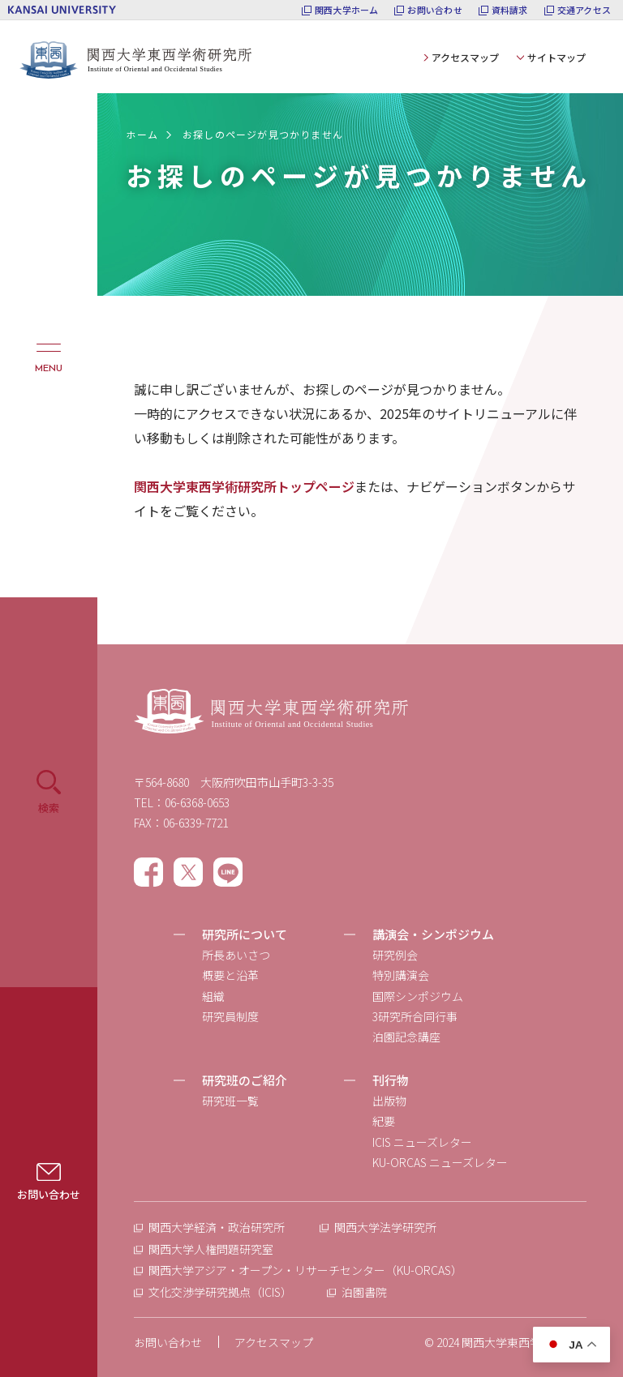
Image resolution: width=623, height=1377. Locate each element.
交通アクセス (584, 10)
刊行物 (390, 1079)
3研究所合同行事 (415, 1016)
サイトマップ (556, 57)
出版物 (389, 1101)
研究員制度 (230, 1016)
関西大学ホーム (347, 10)
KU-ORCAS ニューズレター (440, 1162)
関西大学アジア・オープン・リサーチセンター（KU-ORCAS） (305, 1270)
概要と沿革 (230, 975)
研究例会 (395, 955)
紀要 (383, 1121)
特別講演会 (400, 975)
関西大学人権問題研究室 (210, 1249)
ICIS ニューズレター (422, 1142)
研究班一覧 (230, 1101)
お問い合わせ (434, 10)
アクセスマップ (465, 57)
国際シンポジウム (417, 996)
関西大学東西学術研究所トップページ (244, 486)
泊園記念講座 (406, 1036)
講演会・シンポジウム (433, 934)
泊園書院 (364, 1292)
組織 (213, 996)
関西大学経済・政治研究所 (216, 1227)
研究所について (244, 934)
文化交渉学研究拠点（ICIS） (220, 1292)
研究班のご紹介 (244, 1079)
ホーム (142, 134)
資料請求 (510, 10)
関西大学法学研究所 (385, 1227)
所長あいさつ (236, 955)
